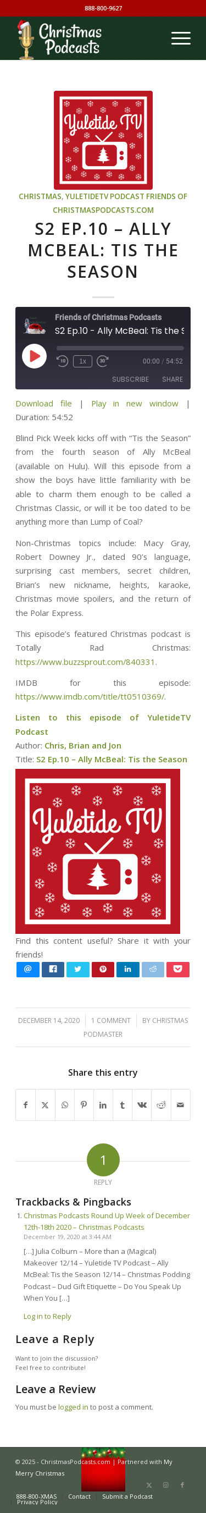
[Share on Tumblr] (122, 1105)
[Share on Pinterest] (84, 1105)
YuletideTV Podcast (104, 196)
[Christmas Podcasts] (85, 38)
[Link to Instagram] (166, 1485)
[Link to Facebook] (182, 1485)
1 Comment (111, 1020)
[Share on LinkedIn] (103, 1105)
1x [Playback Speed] (82, 361)
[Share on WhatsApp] (64, 1105)
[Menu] (175, 38)
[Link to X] (149, 1485)
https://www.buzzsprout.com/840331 (85, 661)
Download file (43, 403)
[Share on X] (45, 1105)
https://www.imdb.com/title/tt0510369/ (89, 696)
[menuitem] (175, 38)
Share (172, 379)
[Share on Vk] (141, 1105)
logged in (73, 1407)
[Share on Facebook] (25, 1105)
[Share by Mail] (180, 1105)
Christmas (40, 196)
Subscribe (130, 379)
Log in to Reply (47, 1316)
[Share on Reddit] (161, 1105)
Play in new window (135, 403)
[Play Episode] (34, 356)
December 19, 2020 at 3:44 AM (68, 1237)
